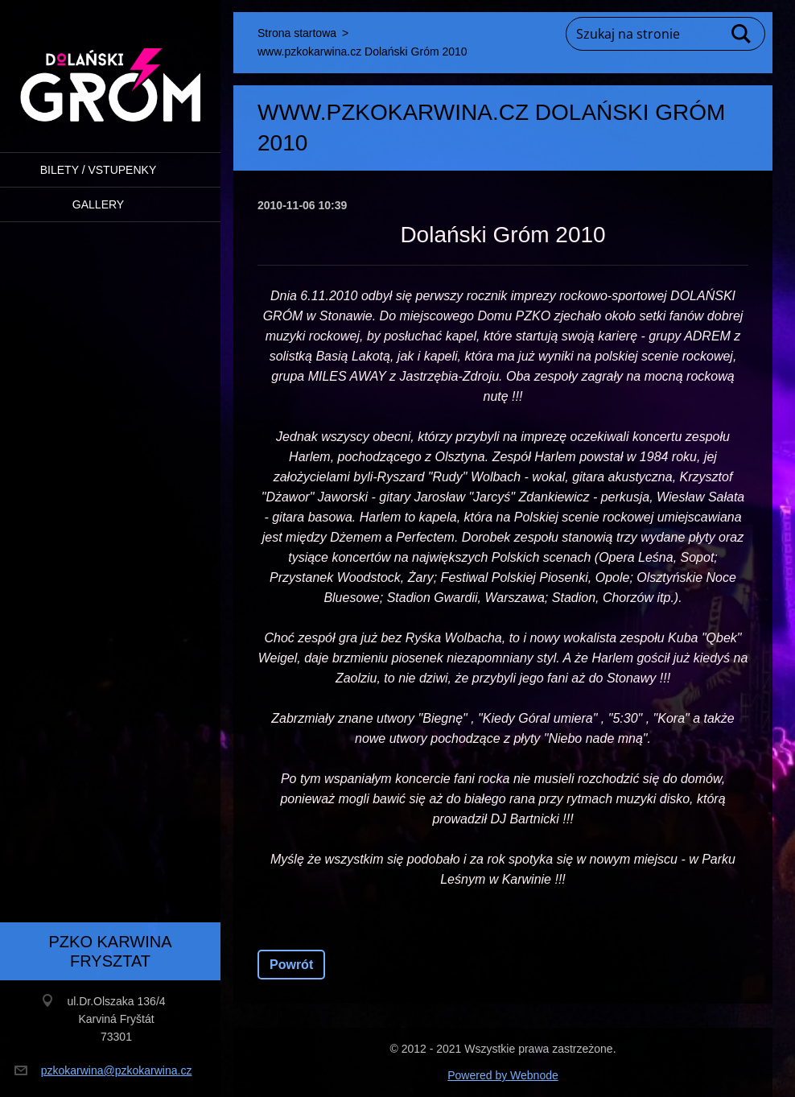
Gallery (98, 204)
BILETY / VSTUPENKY (98, 169)
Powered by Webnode (502, 1075)
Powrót (291, 964)
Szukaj (741, 34)
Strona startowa (296, 33)
